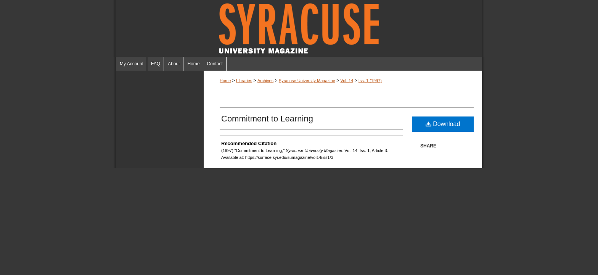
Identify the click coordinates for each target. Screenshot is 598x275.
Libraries (244, 80)
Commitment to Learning (267, 118)
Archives (265, 80)
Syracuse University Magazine (299, 28)
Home (225, 80)
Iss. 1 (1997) (370, 80)
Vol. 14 (346, 80)
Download (443, 124)
